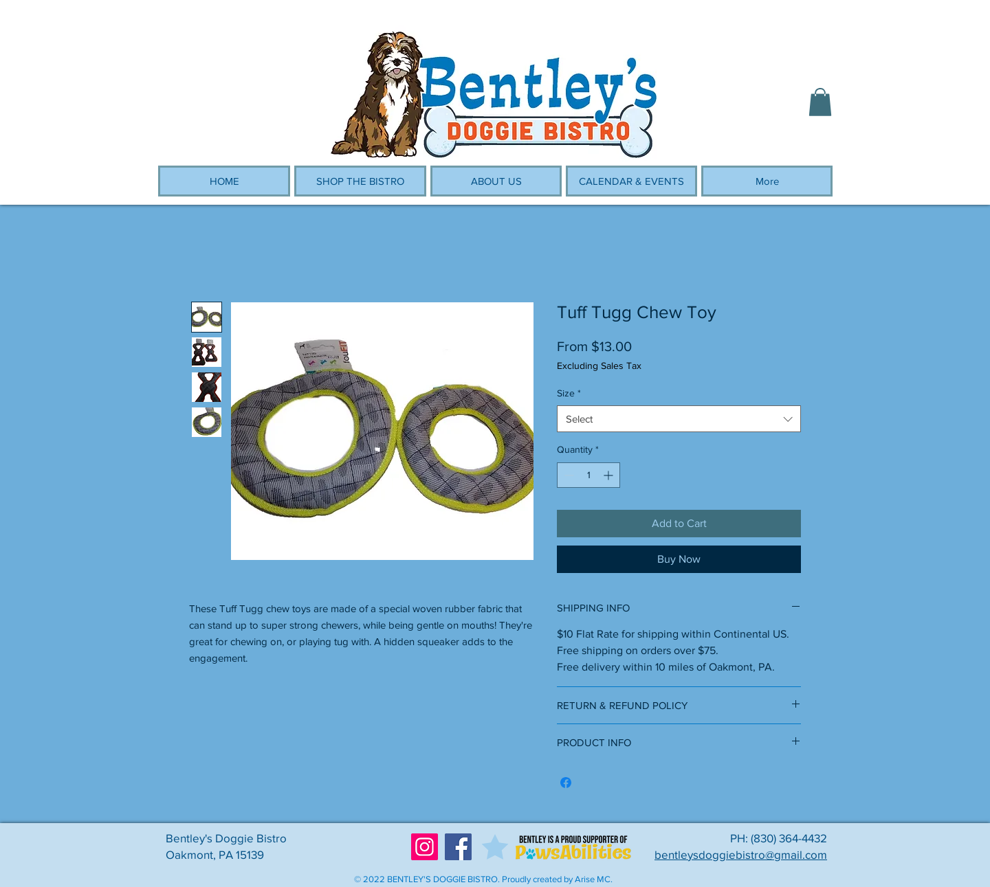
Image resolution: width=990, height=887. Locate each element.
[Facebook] (458, 846)
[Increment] (609, 475)
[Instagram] (424, 846)
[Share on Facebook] (566, 782)
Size (569, 393)
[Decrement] (567, 475)
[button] (820, 102)
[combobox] (679, 418)
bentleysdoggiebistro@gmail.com (740, 854)
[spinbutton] (588, 475)
